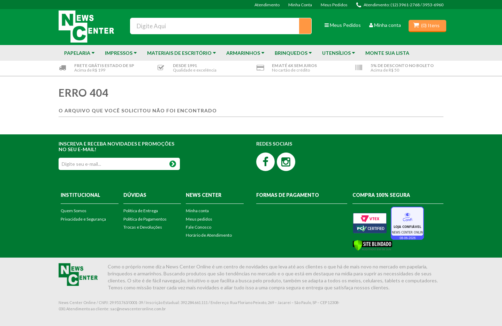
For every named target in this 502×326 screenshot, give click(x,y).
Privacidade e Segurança (83, 219)
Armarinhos (243, 53)
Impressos (118, 53)
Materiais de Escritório (179, 53)
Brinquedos (291, 53)
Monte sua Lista (387, 53)
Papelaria (77, 53)
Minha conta (385, 25)
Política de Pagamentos (145, 219)
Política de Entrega (140, 210)
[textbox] (221, 26)
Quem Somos (73, 210)
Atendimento (267, 4)
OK (172, 162)
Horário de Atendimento (209, 235)
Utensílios (336, 53)
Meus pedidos (199, 219)
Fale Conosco (198, 227)
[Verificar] (372, 245)
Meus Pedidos (334, 4)
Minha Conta (300, 4)
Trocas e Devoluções (142, 227)
